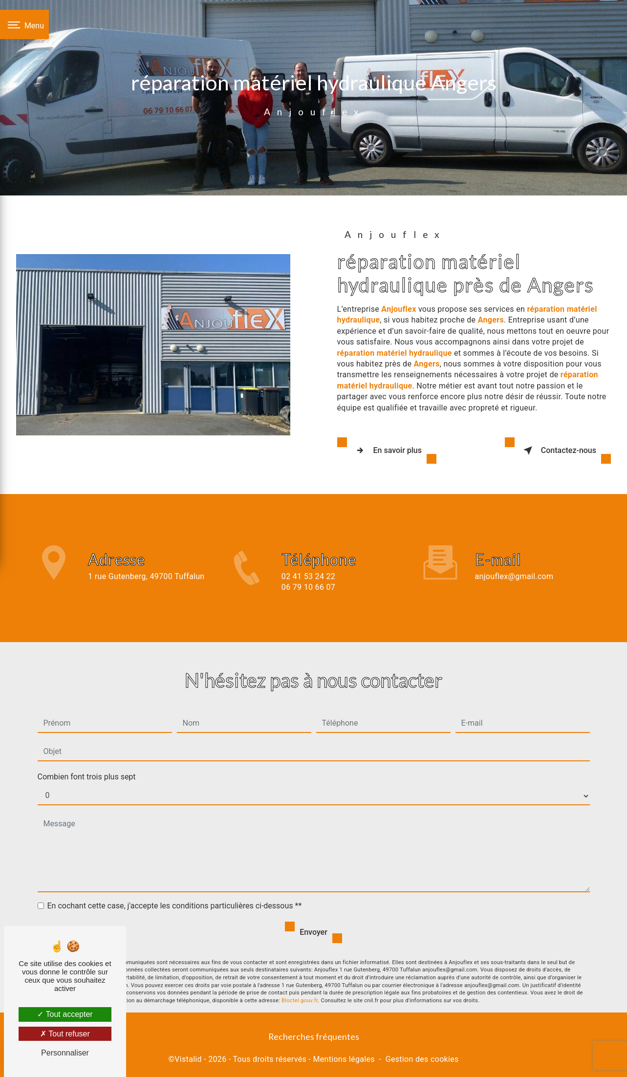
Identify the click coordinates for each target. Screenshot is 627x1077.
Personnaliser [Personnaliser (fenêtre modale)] (65, 1053)
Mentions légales (343, 1055)
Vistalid (188, 1055)
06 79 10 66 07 (308, 598)
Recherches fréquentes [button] (313, 1033)
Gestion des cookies (422, 1055)
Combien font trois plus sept (87, 758)
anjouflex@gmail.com (514, 558)
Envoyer (313, 914)
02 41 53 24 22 (308, 587)
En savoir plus (387, 449)
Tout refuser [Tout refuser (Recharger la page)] (65, 1034)
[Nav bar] (24, 24)
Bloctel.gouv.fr (299, 983)
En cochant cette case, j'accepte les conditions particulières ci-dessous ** (174, 887)
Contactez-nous (557, 449)
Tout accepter (64, 1014)
